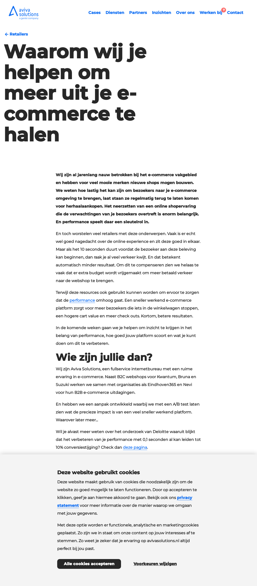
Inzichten (161, 12)
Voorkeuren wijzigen (155, 563)
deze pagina (135, 447)
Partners (138, 12)
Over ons (185, 12)
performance (82, 300)
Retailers (16, 34)
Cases (94, 12)
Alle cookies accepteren (89, 563)
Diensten (115, 12)
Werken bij (212, 12)
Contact (235, 12)
